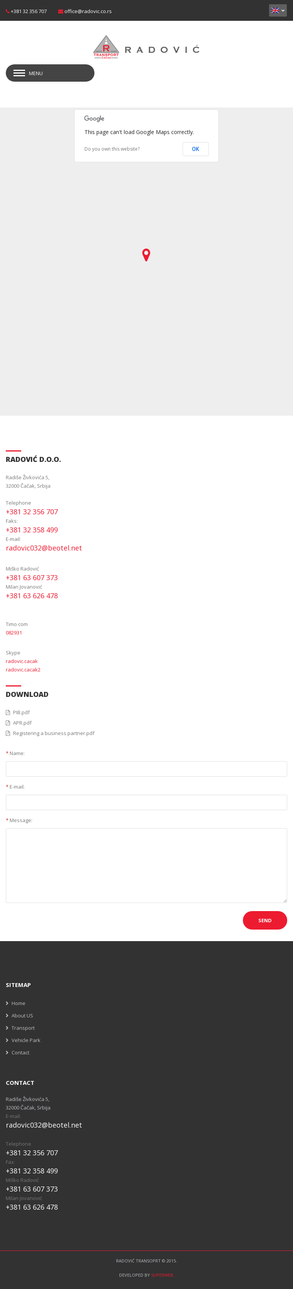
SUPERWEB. (162, 1275)
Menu (36, 73)
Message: (19, 820)
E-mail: (15, 786)
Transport (23, 1027)
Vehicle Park (26, 1040)
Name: (15, 753)
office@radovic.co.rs (88, 11)
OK (195, 149)
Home (18, 1003)
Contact (20, 1052)
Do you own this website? (112, 149)
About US (22, 1015)
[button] (146, 255)
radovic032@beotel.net (44, 547)
